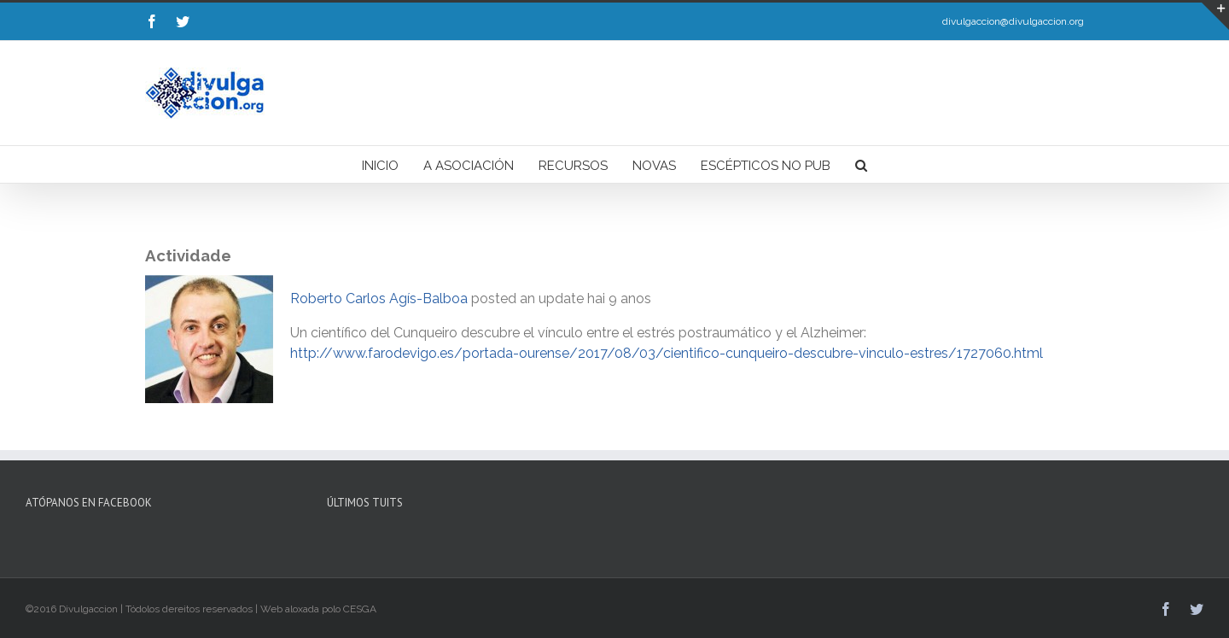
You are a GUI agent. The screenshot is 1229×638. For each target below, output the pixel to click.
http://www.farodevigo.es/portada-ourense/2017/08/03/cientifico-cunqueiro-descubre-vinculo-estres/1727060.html (666, 353)
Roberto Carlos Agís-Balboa (379, 298)
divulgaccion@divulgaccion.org (1013, 21)
